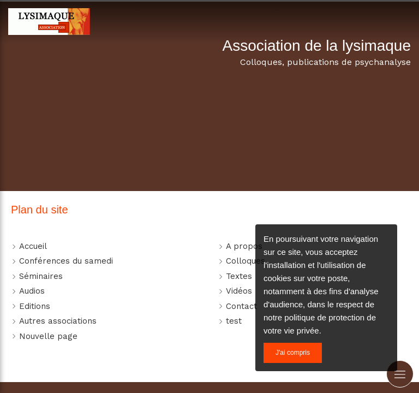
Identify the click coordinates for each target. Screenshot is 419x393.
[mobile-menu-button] (400, 374)
